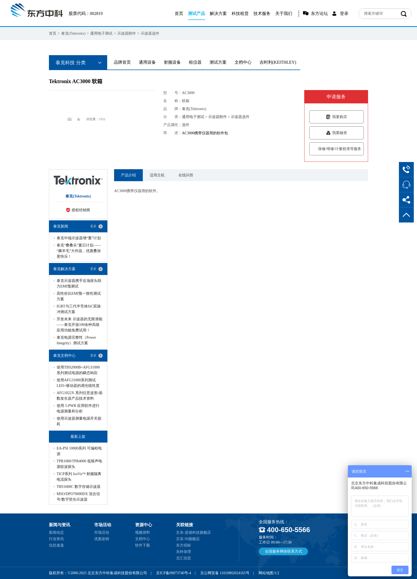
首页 (179, 13)
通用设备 (147, 62)
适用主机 (157, 175)
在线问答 (185, 175)
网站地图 (265, 573)
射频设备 (172, 62)
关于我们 (283, 13)
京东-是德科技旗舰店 (193, 533)
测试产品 (196, 13)
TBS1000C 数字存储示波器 (79, 487)
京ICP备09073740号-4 (173, 573)
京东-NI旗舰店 (188, 539)
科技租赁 (240, 13)
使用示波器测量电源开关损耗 (79, 421)
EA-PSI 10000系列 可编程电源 (79, 451)
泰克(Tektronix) (73, 33)
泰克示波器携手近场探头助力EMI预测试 (79, 283)
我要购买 (336, 117)
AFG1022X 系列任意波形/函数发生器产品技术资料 (79, 395)
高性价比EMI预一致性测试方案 (79, 296)
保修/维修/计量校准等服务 (336, 149)
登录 (344, 13)
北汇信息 (183, 558)
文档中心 (243, 62)
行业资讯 (56, 539)
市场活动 (101, 533)
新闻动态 (56, 533)
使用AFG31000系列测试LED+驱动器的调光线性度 (78, 383)
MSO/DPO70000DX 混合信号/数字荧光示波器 (78, 496)
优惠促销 (101, 539)
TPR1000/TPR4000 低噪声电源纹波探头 (79, 464)
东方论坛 (319, 13)
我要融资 (336, 133)
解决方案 (218, 13)
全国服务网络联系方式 (283, 551)
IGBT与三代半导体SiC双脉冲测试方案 (79, 309)
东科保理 (183, 552)
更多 (93, 226)
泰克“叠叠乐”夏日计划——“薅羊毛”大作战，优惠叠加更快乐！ (79, 250)
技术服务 (261, 13)
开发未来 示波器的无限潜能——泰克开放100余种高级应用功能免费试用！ (79, 324)
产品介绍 (128, 175)
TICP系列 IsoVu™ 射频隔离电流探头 (79, 476)
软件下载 (142, 545)
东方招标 (183, 545)
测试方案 (218, 62)
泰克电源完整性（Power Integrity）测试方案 (76, 340)
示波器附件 (126, 33)
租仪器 (195, 62)
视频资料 (142, 533)
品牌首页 (122, 62)
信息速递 (56, 545)
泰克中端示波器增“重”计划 (79, 238)
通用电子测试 (101, 33)
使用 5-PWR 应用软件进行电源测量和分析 (78, 408)
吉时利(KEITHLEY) (278, 62)
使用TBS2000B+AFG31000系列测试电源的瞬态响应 (78, 370)
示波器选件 (150, 33)
